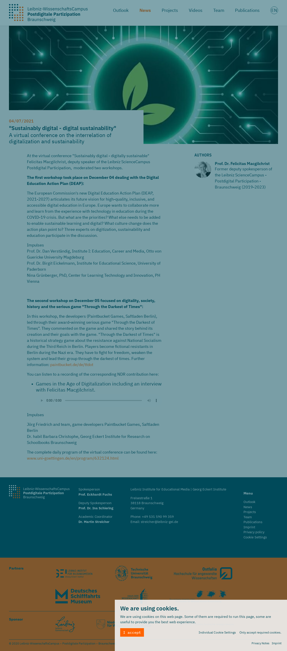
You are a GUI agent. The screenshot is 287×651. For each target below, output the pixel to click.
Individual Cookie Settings (217, 632)
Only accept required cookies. (260, 632)
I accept (132, 632)
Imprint (277, 643)
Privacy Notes (260, 643)
